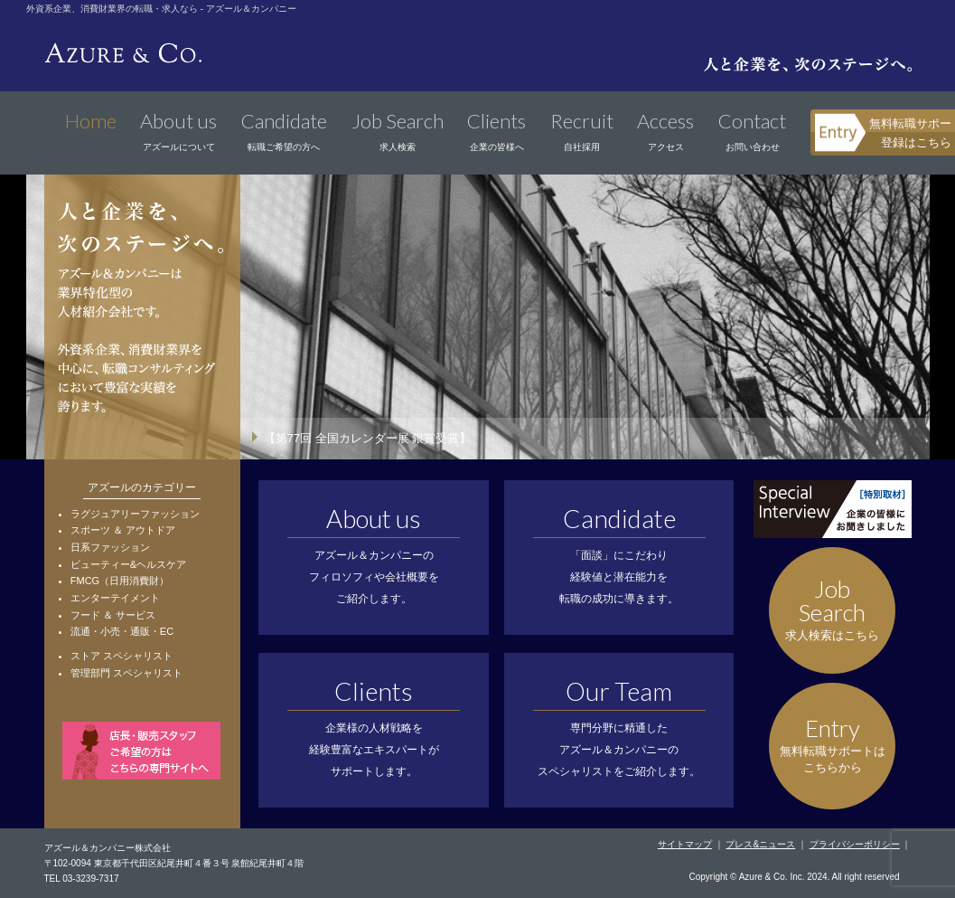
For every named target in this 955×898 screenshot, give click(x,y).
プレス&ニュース (760, 844)
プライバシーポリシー (855, 844)
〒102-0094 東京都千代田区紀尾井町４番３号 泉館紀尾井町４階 (174, 863)
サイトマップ (685, 844)
